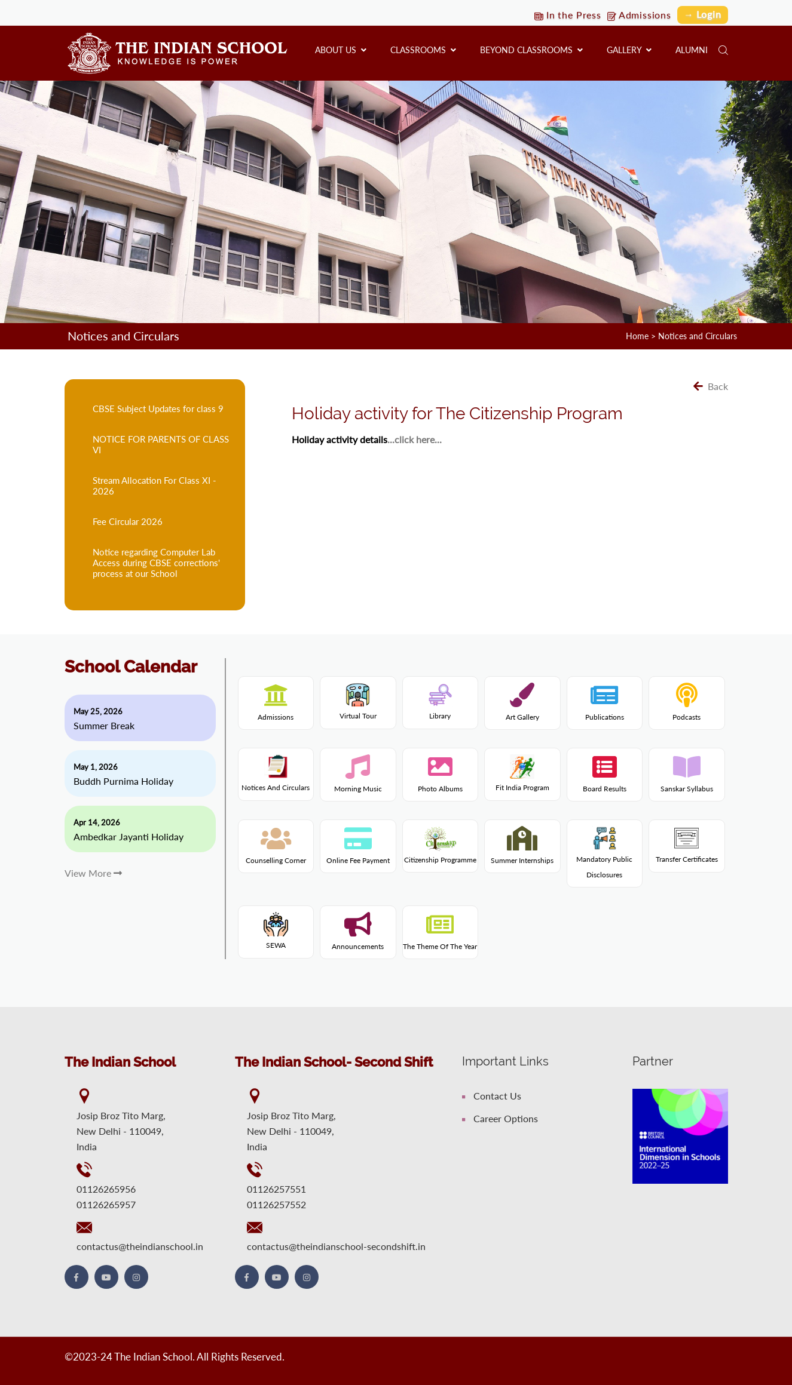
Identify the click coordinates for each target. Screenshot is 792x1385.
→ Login (702, 14)
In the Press (565, 14)
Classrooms (423, 50)
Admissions (638, 14)
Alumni (691, 50)
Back (710, 385)
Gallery (629, 50)
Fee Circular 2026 (128, 520)
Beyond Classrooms (531, 50)
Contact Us (491, 1095)
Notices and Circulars (697, 336)
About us (340, 50)
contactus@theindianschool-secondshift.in (336, 1245)
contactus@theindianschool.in (140, 1245)
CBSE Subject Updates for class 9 (158, 408)
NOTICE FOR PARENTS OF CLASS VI (161, 443)
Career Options (500, 1117)
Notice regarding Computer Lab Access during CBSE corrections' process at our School (156, 562)
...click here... (414, 438)
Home (637, 336)
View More (93, 872)
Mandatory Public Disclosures (604, 856)
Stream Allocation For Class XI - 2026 (154, 485)
